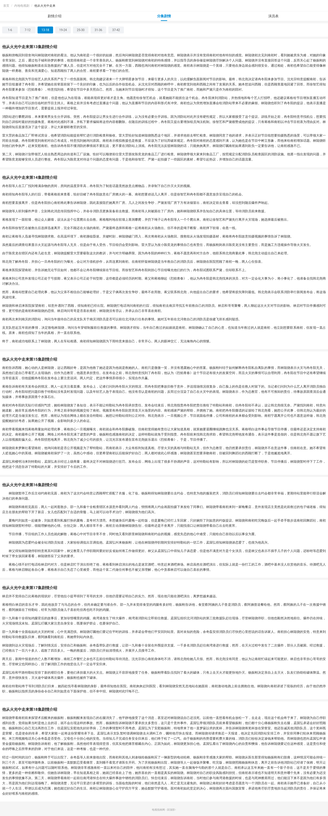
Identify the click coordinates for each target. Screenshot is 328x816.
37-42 (116, 30)
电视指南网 (158, 809)
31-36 (98, 30)
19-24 (63, 30)
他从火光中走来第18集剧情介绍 (29, 709)
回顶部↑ (171, 809)
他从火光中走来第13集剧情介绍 (29, 46)
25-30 (80, 30)
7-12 (27, 30)
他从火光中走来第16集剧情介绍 (29, 485)
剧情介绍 (55, 16)
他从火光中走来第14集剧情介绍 (29, 177)
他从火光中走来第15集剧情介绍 (29, 359)
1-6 (10, 30)
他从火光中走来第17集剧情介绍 (29, 587)
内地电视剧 (21, 5)
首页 (6, 5)
